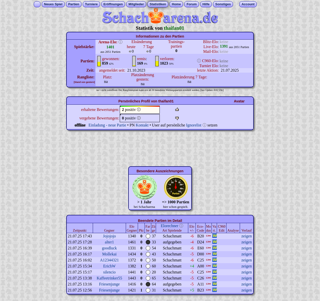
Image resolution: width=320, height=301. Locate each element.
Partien (73, 4)
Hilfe (206, 4)
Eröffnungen (113, 4)
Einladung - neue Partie (107, 125)
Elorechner (169, 226)
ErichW (109, 266)
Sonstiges (223, 4)
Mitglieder (136, 4)
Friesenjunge (109, 284)
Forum (191, 4)
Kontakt (142, 125)
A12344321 (109, 260)
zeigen (246, 236)
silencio (109, 272)
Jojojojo (109, 236)
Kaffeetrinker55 (109, 278)
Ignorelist (193, 125)
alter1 (109, 242)
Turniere (91, 4)
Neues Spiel (53, 4)
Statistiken (158, 4)
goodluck (109, 248)
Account (248, 4)
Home (176, 4)
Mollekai (109, 254)
